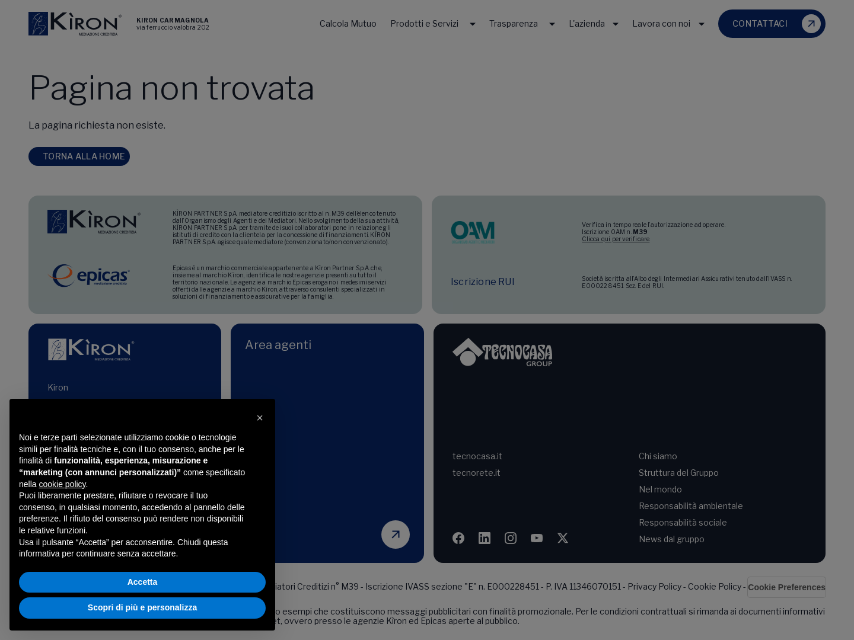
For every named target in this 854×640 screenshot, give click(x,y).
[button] (259, 417)
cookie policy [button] (62, 484)
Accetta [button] (143, 582)
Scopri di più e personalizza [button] (142, 607)
